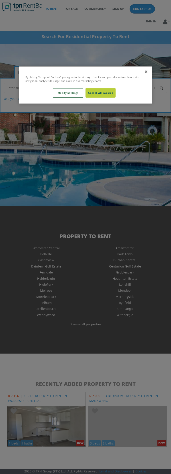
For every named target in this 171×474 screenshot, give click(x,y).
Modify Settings (68, 92)
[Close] (146, 71)
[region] (85, 85)
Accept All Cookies (100, 92)
